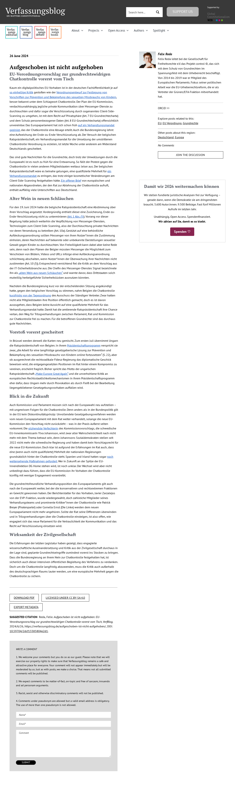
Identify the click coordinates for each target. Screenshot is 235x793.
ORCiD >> (163, 108)
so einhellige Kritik (21, 92)
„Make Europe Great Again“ (51, 373)
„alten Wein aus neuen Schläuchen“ (41, 273)
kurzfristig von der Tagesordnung (30, 295)
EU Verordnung (172, 123)
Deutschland (166, 137)
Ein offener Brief (71, 180)
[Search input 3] (140, 12)
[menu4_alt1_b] (11, 27)
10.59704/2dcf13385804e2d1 (29, 631)
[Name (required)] (63, 715)
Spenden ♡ (182, 231)
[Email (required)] (63, 724)
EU (159, 123)
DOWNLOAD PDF (24, 597)
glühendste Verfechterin (43, 428)
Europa (179, 137)
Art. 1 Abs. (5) (76, 216)
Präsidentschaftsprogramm (83, 345)
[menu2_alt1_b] (41, 27)
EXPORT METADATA (26, 607)
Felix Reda (165, 54)
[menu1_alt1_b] (26, 27)
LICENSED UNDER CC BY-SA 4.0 (65, 597)
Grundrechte (190, 123)
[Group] (35, 9)
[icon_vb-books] (55, 27)
